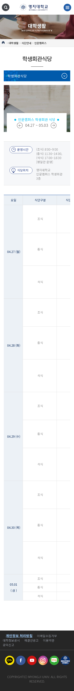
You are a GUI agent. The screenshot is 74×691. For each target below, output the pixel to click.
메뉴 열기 (67, 7)
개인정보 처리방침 (19, 635)
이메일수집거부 (47, 636)
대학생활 (13, 43)
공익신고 (8, 645)
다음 (53, 125)
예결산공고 (31, 640)
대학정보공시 (11, 640)
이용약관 (48, 640)
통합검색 (5, 7)
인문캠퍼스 (40, 43)
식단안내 (26, 43)
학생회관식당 (17, 75)
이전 (20, 125)
